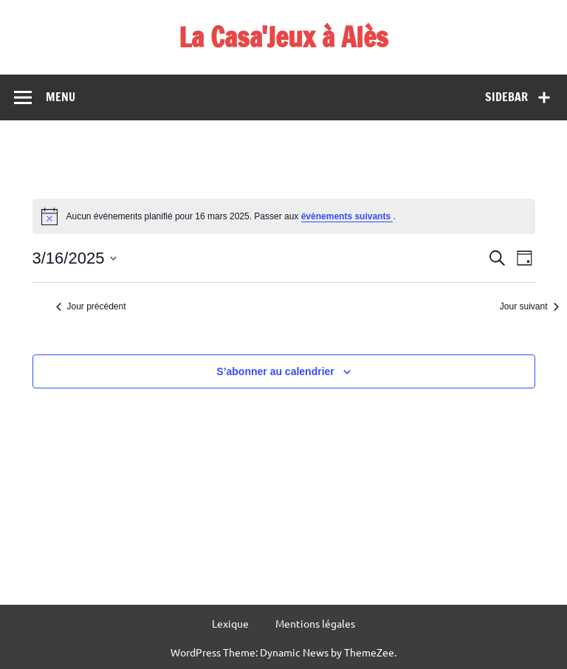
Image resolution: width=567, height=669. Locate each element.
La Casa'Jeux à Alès (283, 37)
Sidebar (506, 97)
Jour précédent (91, 306)
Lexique (230, 623)
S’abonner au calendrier (275, 371)
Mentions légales (315, 623)
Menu (60, 97)
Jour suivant (529, 306)
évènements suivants (347, 216)
